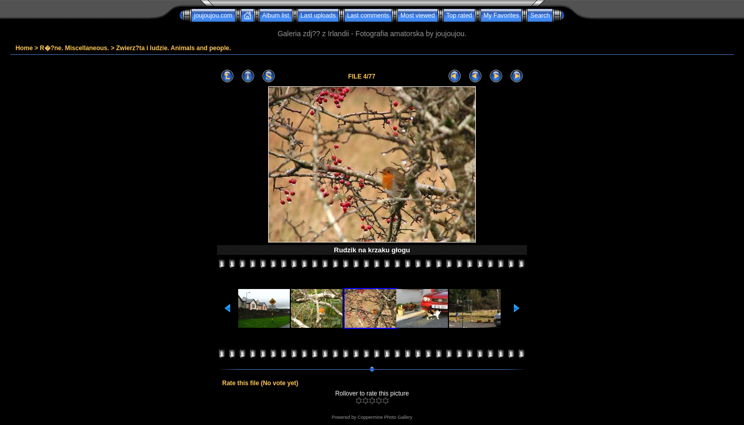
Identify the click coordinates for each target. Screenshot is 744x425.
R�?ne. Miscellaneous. (74, 48)
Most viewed (417, 15)
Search (540, 15)
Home (24, 48)
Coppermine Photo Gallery (385, 417)
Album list (275, 15)
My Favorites (501, 15)
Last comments (368, 15)
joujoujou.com (213, 15)
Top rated (459, 15)
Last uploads (318, 15)
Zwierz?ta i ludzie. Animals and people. (173, 48)
